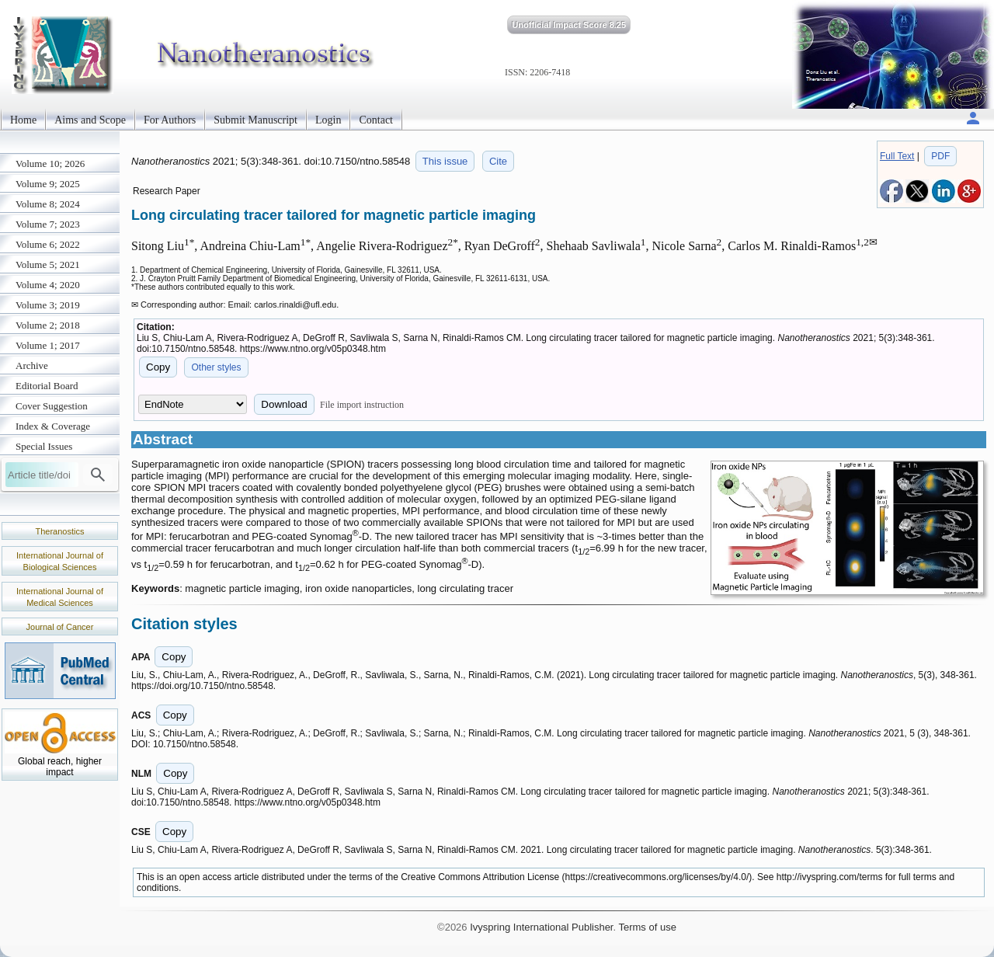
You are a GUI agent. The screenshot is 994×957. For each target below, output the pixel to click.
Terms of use (647, 927)
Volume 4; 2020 (48, 285)
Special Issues (44, 446)
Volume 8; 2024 (48, 204)
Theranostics (60, 531)
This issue (445, 161)
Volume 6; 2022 (48, 244)
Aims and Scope (90, 120)
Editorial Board (47, 386)
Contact (376, 120)
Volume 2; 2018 (48, 325)
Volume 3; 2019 (48, 305)
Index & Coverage (53, 426)
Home (23, 120)
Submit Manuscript (255, 120)
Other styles (216, 367)
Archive (32, 365)
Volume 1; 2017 (48, 345)
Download (284, 404)
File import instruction (362, 404)
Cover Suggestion (52, 406)
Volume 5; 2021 (48, 264)
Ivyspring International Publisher (541, 927)
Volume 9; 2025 (48, 184)
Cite (498, 161)
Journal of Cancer (60, 627)
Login (328, 120)
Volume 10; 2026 (50, 163)
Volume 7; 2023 (48, 224)
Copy (158, 367)
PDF (940, 156)
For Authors (170, 120)
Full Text (897, 156)
